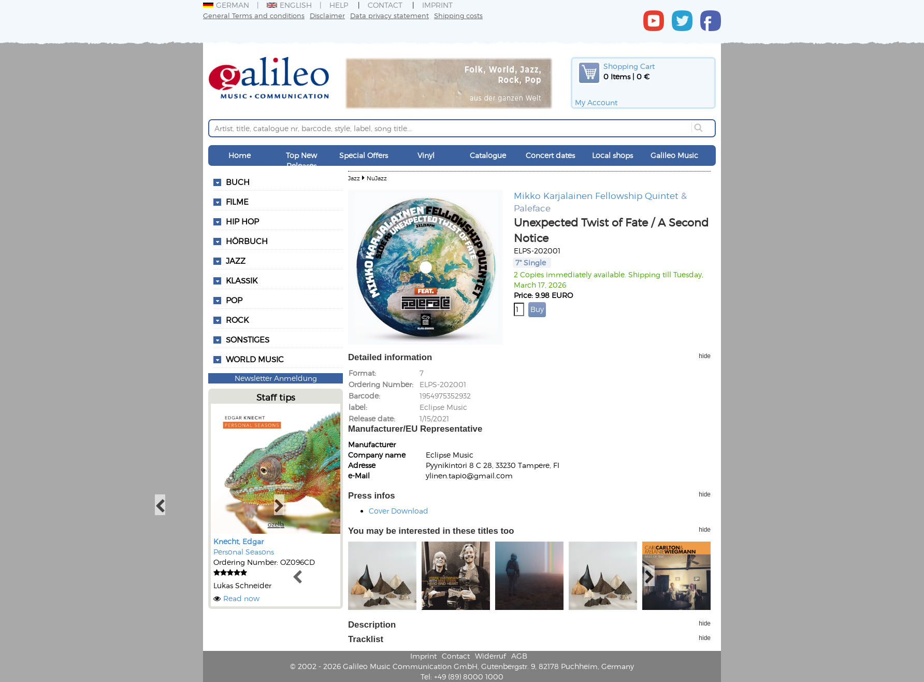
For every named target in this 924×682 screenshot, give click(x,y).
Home (239, 155)
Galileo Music (674, 155)
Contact (385, 5)
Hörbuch (247, 241)
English (289, 5)
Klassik (241, 280)
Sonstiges (247, 339)
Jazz (236, 260)
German (226, 5)
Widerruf (490, 655)
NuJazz (377, 178)
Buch (238, 182)
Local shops (612, 155)
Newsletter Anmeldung (276, 378)
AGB (519, 655)
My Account (596, 102)
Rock (237, 319)
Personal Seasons (243, 551)
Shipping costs (458, 15)
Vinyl (426, 155)
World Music (255, 359)
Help (338, 5)
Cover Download (398, 510)
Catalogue (488, 155)
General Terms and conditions (254, 15)
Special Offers (363, 155)
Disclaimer (327, 15)
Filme (237, 201)
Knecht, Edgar (238, 541)
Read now (241, 598)
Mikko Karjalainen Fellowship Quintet (596, 195)
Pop (234, 300)
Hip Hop (242, 221)
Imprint (437, 5)
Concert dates (550, 155)
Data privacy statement (389, 15)
